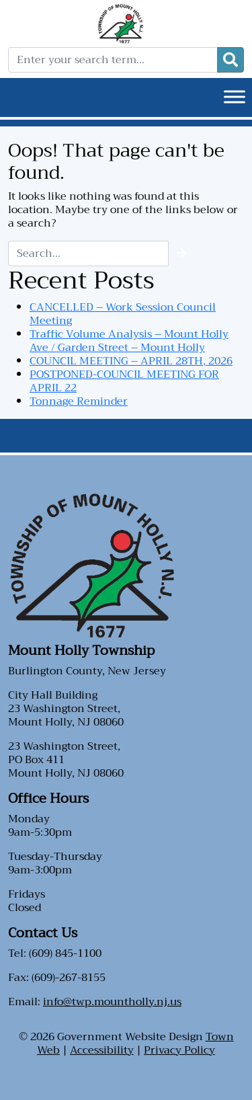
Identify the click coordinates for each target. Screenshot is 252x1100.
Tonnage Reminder (79, 401)
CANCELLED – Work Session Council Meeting (123, 314)
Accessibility (102, 1050)
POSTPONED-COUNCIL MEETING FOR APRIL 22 (124, 381)
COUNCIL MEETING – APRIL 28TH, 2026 (131, 361)
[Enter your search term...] (113, 60)
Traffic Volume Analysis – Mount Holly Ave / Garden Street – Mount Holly (129, 341)
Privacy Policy (179, 1050)
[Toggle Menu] (234, 96)
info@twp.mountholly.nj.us (112, 1001)
